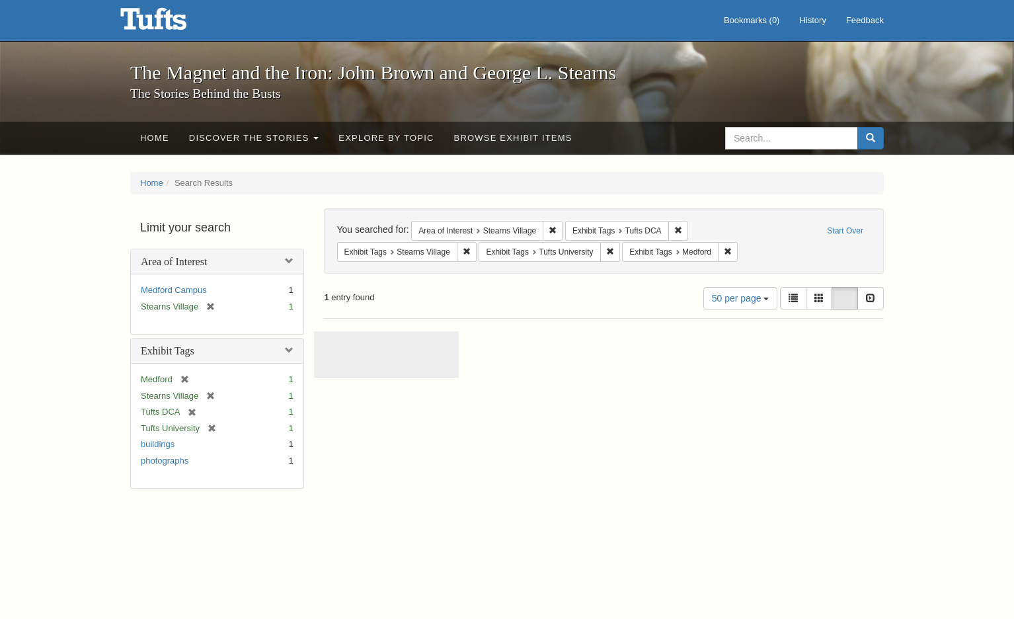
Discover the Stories (254, 138)
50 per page (740, 298)
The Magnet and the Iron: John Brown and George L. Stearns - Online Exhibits (169, 23)
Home (154, 138)
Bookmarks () (752, 20)
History (812, 20)
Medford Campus (174, 290)
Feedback (865, 20)
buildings (158, 444)
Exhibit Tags (167, 350)
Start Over (845, 230)
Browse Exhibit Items (513, 138)
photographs (164, 461)
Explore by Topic (386, 138)
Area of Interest (174, 261)
